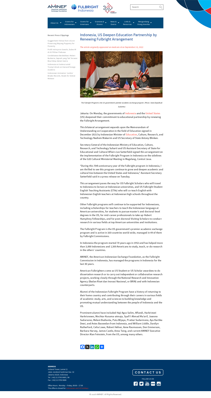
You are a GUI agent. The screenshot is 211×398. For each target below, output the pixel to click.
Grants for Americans (84, 22)
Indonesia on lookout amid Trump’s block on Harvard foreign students (61, 67)
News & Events (113, 22)
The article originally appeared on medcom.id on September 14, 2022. (112, 47)
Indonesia (130, 113)
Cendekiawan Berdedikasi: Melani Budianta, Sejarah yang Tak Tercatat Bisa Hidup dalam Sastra (62, 58)
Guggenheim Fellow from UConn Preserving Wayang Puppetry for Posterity (61, 43)
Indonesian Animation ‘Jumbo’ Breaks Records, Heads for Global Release (61, 76)
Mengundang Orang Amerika (143, 22)
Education (131, 134)
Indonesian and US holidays (77, 388)
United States (152, 113)
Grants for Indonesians (69, 22)
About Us (54, 23)
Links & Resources (127, 22)
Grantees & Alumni (99, 22)
